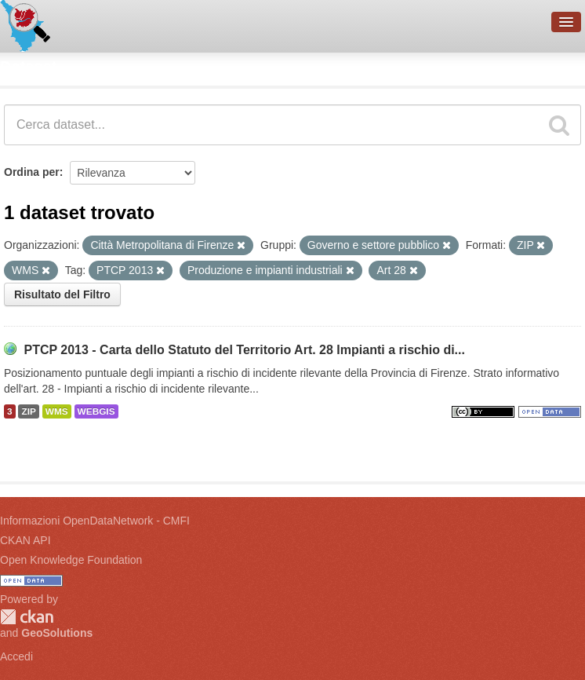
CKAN (26, 617)
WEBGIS (96, 411)
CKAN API (25, 540)
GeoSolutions (57, 633)
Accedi (16, 656)
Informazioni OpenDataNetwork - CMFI (95, 520)
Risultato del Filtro (62, 294)
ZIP (28, 411)
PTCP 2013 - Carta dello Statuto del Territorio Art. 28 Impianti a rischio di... (244, 349)
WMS (56, 411)
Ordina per (32, 172)
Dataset (28, 66)
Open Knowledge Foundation (71, 560)
